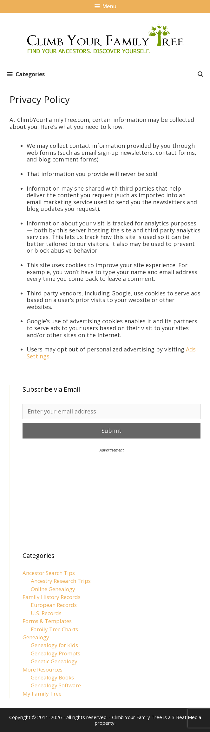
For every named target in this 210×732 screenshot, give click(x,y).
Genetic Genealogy (54, 661)
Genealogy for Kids (54, 645)
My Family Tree (42, 693)
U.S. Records (46, 613)
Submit (111, 430)
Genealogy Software (56, 685)
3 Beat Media (186, 717)
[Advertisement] (111, 497)
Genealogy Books (52, 677)
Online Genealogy (53, 589)
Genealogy (36, 637)
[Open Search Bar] (200, 74)
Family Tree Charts (54, 629)
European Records (54, 605)
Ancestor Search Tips (49, 573)
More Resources (42, 669)
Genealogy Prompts (55, 653)
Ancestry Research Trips (61, 580)
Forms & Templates (47, 621)
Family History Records (52, 597)
